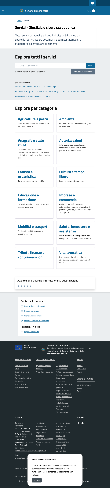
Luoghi (79, 388)
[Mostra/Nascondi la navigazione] (2, 10)
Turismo (59, 409)
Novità (80, 359)
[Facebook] (78, 423)
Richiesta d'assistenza (44, 438)
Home (19, 20)
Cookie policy (61, 429)
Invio (90, 65)
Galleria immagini (84, 384)
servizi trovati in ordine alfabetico (30, 71)
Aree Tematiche (21, 468)
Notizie (79, 365)
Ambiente (39, 368)
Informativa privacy (64, 432)
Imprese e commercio (64, 390)
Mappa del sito (20, 476)
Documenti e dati (21, 365)
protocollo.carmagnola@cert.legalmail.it (30, 450)
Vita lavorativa (62, 412)
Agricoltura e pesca (43, 365)
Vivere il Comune (85, 378)
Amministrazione (23, 359)
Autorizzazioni (61, 368)
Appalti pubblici (62, 365)
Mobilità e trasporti (63, 393)
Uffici (17, 368)
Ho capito (37, 480)
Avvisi (79, 371)
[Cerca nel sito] (93, 10)
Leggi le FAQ (40, 423)
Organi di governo (22, 371)
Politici (17, 375)
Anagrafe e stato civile (44, 371)
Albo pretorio (61, 438)
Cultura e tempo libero (65, 375)
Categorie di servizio (45, 359)
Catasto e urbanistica (64, 371)
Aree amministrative (23, 378)
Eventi (79, 391)
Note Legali (60, 435)
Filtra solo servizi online (82, 71)
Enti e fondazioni (21, 387)
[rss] (82, 423)
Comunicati (81, 368)
